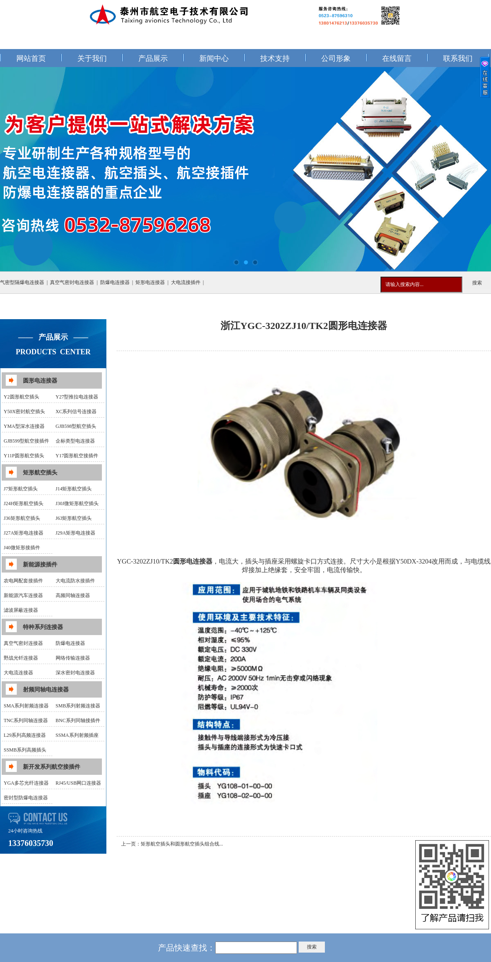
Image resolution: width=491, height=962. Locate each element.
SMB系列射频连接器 (78, 706)
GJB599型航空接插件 (26, 441)
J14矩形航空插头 (74, 489)
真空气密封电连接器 (72, 282)
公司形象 (336, 58)
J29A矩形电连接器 (75, 533)
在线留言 (397, 58)
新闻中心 (214, 58)
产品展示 (153, 58)
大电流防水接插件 (75, 581)
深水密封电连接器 (75, 673)
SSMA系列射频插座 (77, 735)
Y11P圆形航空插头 (24, 456)
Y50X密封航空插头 (24, 411)
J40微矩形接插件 (22, 547)
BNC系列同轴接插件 (78, 720)
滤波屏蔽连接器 (21, 610)
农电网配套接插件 (23, 581)
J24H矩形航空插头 (23, 503)
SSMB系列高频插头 (25, 750)
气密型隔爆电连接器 (22, 282)
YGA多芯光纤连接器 (26, 783)
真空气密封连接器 (23, 643)
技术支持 (275, 58)
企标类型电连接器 (75, 441)
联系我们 (458, 58)
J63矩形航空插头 (74, 518)
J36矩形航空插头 (22, 518)
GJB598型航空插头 (76, 426)
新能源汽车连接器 (23, 595)
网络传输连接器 (73, 658)
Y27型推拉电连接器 (77, 397)
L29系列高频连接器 (25, 735)
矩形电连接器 (150, 282)
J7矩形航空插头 (21, 489)
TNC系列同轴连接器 (26, 720)
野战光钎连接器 (21, 658)
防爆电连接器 (115, 282)
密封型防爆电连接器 (26, 798)
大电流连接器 (18, 673)
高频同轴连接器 (73, 595)
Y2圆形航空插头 (21, 397)
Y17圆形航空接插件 (77, 456)
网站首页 (31, 58)
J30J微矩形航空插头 (77, 503)
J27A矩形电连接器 (23, 533)
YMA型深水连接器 (24, 426)
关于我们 (92, 58)
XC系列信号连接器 (76, 411)
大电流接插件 (185, 282)
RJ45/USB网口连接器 (78, 783)
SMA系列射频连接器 (26, 706)
